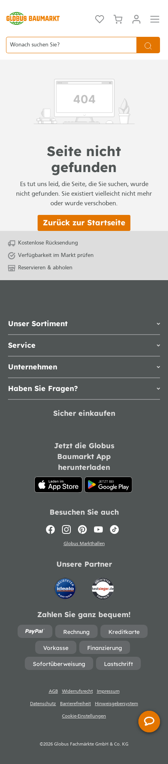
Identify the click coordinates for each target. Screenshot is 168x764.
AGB (53, 691)
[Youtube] (98, 529)
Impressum (108, 691)
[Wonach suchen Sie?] (71, 45)
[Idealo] (66, 585)
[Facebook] (52, 529)
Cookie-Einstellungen (84, 716)
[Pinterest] (82, 529)
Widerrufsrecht (77, 691)
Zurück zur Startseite (84, 222)
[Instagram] (66, 529)
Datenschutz (43, 704)
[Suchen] (148, 45)
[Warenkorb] (118, 18)
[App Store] (58, 485)
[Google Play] (108, 485)
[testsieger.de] (103, 585)
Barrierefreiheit (75, 704)
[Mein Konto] (136, 18)
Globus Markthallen (84, 543)
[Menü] (155, 18)
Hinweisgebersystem (116, 704)
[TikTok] (114, 529)
